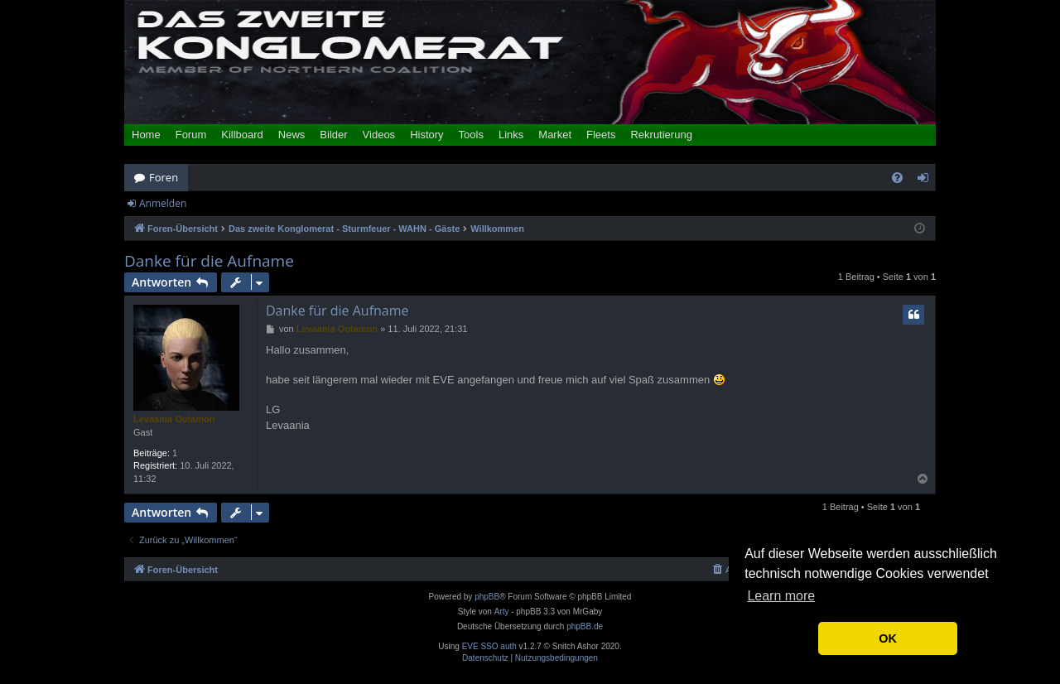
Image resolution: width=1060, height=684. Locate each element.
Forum (191, 134)
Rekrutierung (660, 134)
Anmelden (162, 203)
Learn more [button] (781, 596)
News (292, 134)
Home (146, 134)
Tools (471, 134)
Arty (501, 611)
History (426, 134)
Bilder (333, 134)
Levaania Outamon (173, 419)
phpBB (487, 596)
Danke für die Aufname (209, 261)
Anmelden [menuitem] (927, 180)
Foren (163, 177)
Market (554, 134)
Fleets (600, 134)
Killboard (242, 134)
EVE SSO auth (489, 647)
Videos (379, 134)
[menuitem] (897, 177)
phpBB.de (584, 626)
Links (511, 134)
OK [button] (888, 638)
